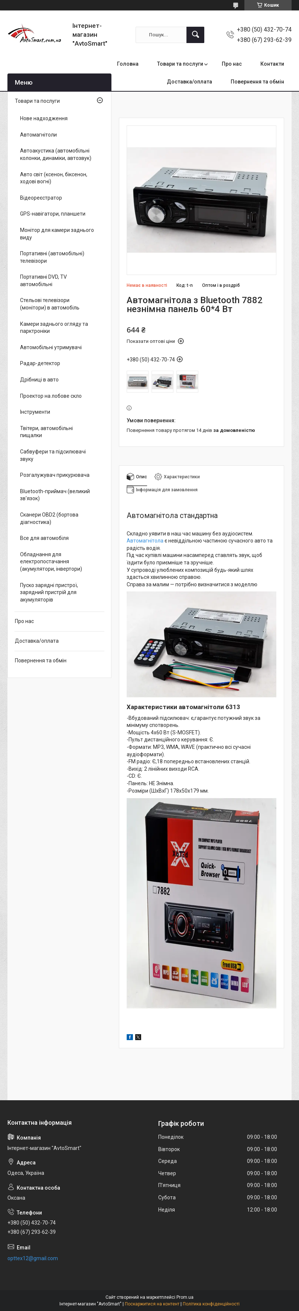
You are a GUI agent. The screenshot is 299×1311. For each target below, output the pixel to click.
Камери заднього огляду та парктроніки (54, 327)
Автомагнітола (145, 541)
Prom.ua (185, 1297)
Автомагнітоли (38, 135)
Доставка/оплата (189, 82)
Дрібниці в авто (39, 380)
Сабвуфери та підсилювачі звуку (53, 455)
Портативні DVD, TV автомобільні (43, 280)
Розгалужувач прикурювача (55, 475)
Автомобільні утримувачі (51, 347)
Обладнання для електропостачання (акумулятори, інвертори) (51, 561)
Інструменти (35, 412)
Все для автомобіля (44, 538)
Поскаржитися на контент (152, 1304)
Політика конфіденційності (211, 1304)
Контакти (272, 64)
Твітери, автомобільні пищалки (46, 432)
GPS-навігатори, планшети (52, 214)
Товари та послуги (180, 64)
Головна (128, 64)
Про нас (232, 64)
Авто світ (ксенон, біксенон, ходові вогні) (53, 178)
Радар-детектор (40, 363)
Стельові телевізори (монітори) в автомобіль (49, 304)
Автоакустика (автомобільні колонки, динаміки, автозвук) (55, 154)
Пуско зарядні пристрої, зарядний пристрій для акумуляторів (49, 592)
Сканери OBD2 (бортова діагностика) (49, 518)
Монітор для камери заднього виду (57, 233)
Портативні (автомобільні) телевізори (52, 257)
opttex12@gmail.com (32, 1258)
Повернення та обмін (257, 82)
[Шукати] (195, 35)
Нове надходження (44, 118)
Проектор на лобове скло (51, 396)
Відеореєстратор (41, 198)
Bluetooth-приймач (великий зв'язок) (55, 495)
